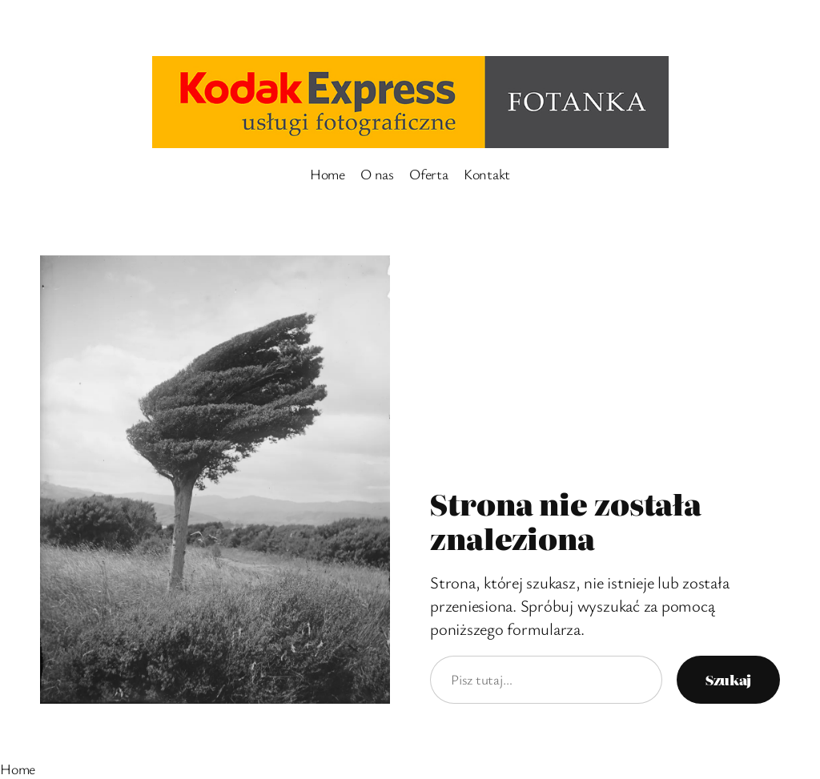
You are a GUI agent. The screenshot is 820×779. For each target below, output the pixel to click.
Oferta (428, 173)
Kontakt (487, 173)
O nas (377, 173)
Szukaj (728, 679)
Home (327, 173)
